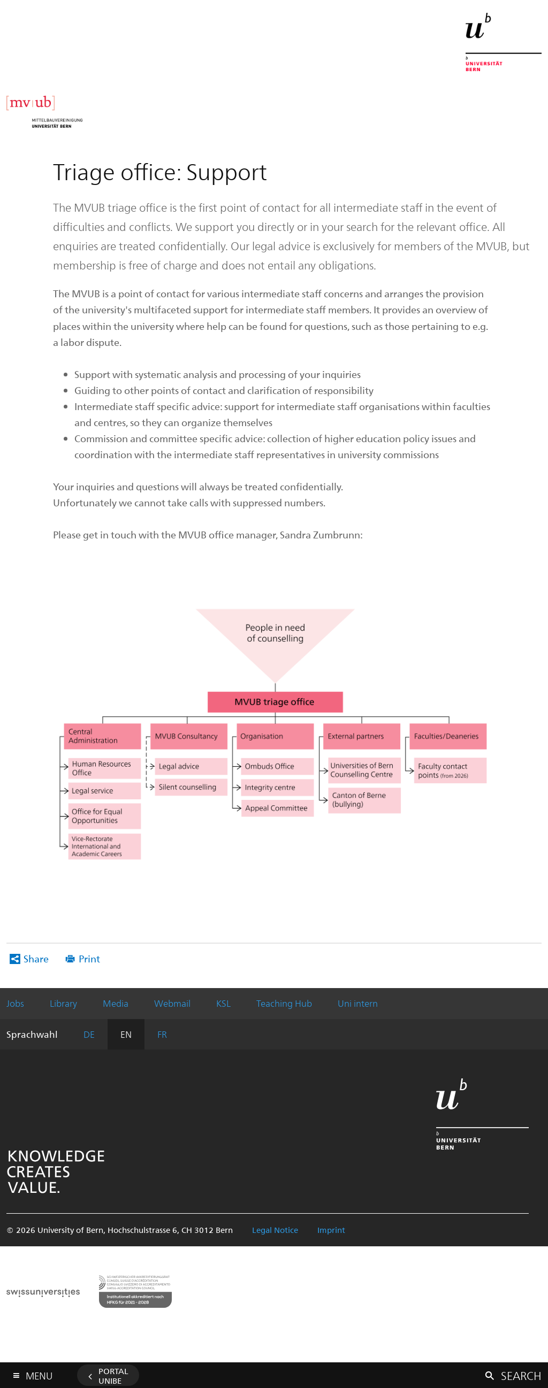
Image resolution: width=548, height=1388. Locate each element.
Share (36, 958)
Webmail (172, 1003)
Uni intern (358, 1003)
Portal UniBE (113, 1376)
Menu (39, 1373)
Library (63, 1003)
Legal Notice (275, 1229)
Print (89, 958)
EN (126, 1034)
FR (162, 1034)
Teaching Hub (284, 1003)
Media (115, 1003)
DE (89, 1034)
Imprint (331, 1229)
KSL (223, 1003)
